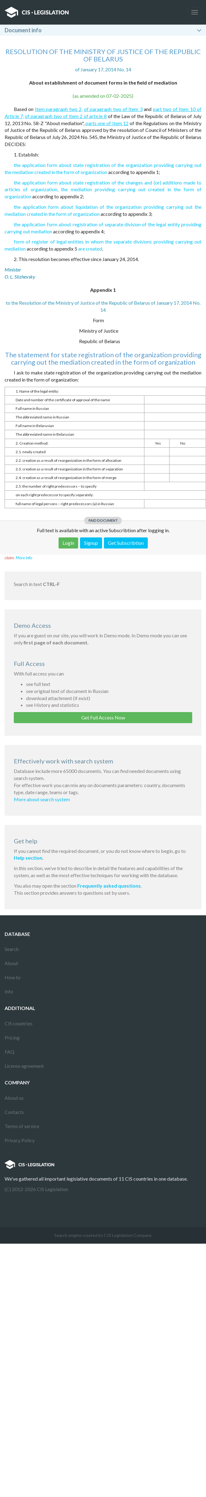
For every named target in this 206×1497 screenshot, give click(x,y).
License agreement (24, 1066)
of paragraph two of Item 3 (113, 109)
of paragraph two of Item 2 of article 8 (66, 116)
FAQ (9, 1052)
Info (9, 991)
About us (14, 1098)
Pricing (12, 1037)
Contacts (14, 1112)
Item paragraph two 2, (58, 109)
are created (90, 248)
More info (24, 557)
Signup (91, 543)
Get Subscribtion (126, 543)
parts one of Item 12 (107, 123)
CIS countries (18, 1023)
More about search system (42, 799)
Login (68, 543)
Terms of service (22, 1126)
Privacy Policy (20, 1140)
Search (12, 949)
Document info (23, 30)
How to (13, 977)
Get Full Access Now (103, 717)
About (11, 963)
